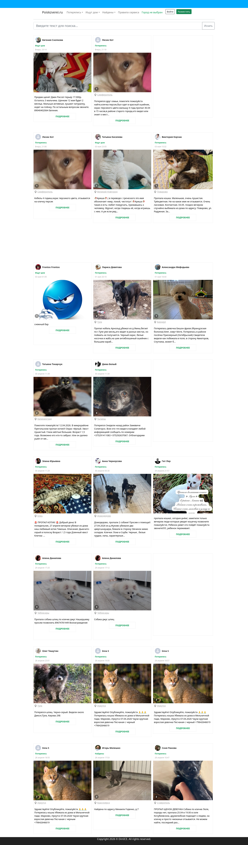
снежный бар (41, 324)
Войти (170, 11)
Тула (99, 321)
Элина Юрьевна (51, 461)
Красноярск (103, 802)
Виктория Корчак (172, 136)
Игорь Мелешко (111, 747)
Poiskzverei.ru (52, 12)
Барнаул (161, 321)
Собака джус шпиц (104, 619)
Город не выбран (152, 12)
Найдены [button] (108, 12)
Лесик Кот (108, 39)
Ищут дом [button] (92, 12)
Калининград (44, 418)
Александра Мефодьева (175, 267)
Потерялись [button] (74, 12)
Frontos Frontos (51, 267)
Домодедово (104, 515)
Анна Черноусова (112, 461)
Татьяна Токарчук (52, 364)
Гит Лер (166, 461)
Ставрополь (163, 802)
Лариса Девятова (112, 267)
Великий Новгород (107, 191)
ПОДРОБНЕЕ (62, 116)
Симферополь (104, 94)
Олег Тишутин (50, 650)
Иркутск (101, 705)
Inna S (105, 650)
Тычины (101, 418)
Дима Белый (109, 364)
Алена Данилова (51, 558)
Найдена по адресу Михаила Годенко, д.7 (116, 809)
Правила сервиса (128, 12)
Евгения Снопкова (52, 39)
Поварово (162, 191)
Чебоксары (43, 612)
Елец (40, 515)
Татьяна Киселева (112, 136)
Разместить (184, 11)
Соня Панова (169, 747)
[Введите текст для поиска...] (117, 26)
